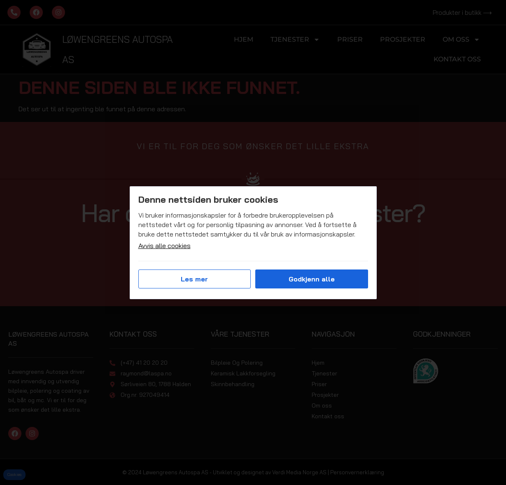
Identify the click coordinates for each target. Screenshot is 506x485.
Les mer (194, 279)
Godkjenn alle (312, 279)
